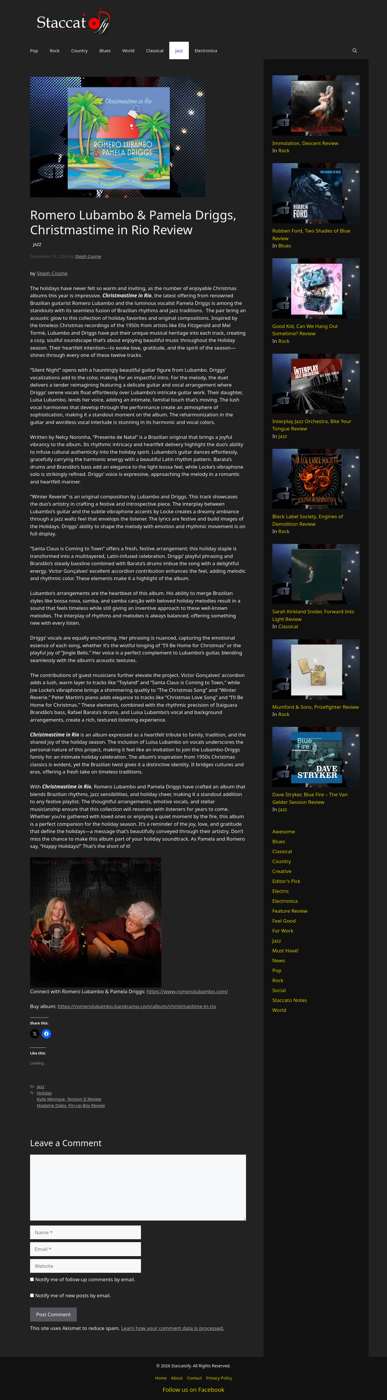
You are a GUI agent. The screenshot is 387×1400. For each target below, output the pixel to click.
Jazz (179, 50)
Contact (194, 1378)
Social (279, 990)
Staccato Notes (289, 1000)
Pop (34, 50)
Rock (55, 50)
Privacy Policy (219, 1378)
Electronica (206, 50)
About (177, 1378)
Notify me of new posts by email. (73, 1295)
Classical (155, 50)
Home (161, 1378)
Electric (280, 891)
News (278, 960)
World (128, 50)
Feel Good (284, 920)
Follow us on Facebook (193, 1390)
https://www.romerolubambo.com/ (187, 991)
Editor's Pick (286, 881)
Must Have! (285, 950)
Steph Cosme (52, 273)
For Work (282, 930)
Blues (105, 50)
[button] (355, 50)
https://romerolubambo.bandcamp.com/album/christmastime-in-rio (136, 1006)
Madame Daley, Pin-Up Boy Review (71, 1105)
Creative (281, 871)
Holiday (44, 1093)
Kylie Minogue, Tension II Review (69, 1099)
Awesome (283, 831)
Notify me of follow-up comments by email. (85, 1279)
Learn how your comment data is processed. (172, 1328)
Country (79, 50)
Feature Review (290, 910)
